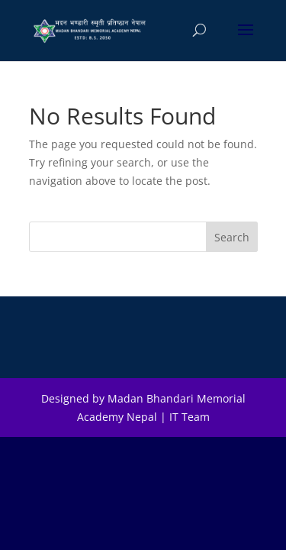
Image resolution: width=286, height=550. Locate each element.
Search (231, 237)
